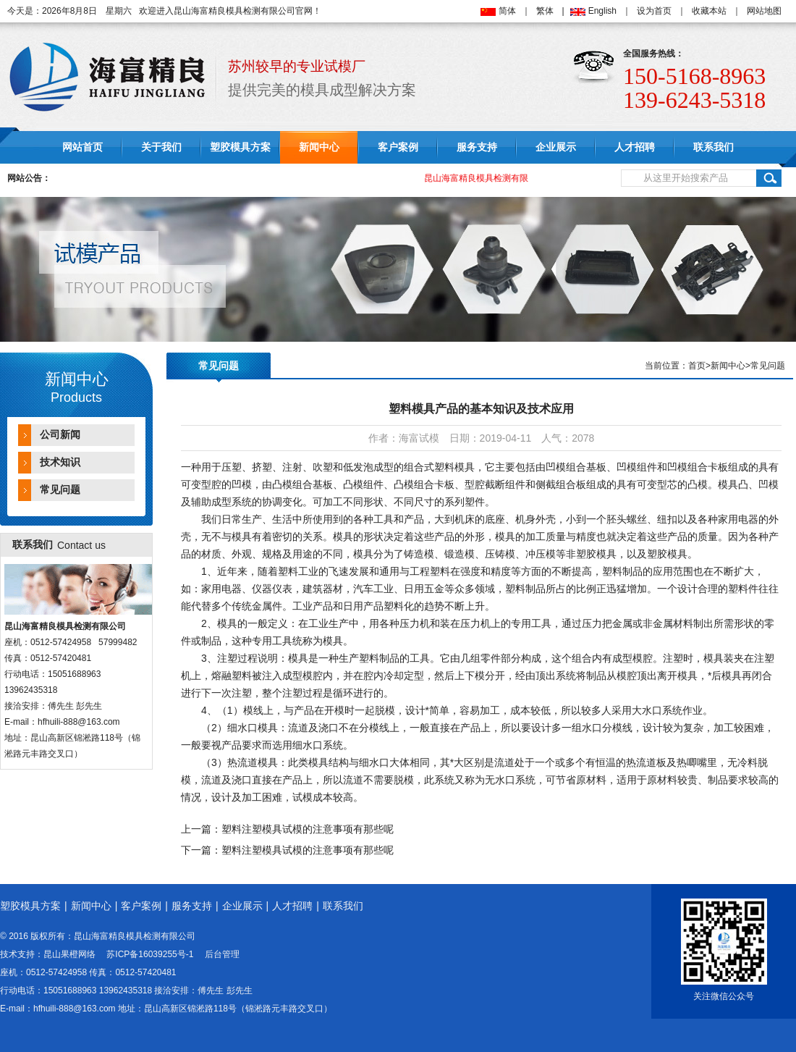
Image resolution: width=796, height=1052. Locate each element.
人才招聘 (634, 147)
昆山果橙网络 (69, 954)
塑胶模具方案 (240, 147)
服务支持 (477, 147)
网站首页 (82, 147)
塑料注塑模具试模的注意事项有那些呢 (307, 829)
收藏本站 (709, 11)
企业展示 (555, 147)
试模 (302, 797)
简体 (507, 11)
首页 (697, 366)
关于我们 (161, 147)
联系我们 (713, 147)
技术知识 (60, 462)
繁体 (545, 11)
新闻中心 (319, 147)
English (602, 11)
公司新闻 (60, 434)
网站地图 (764, 11)
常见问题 (60, 489)
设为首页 (654, 11)
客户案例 (398, 147)
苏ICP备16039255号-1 (149, 954)
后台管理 (222, 954)
